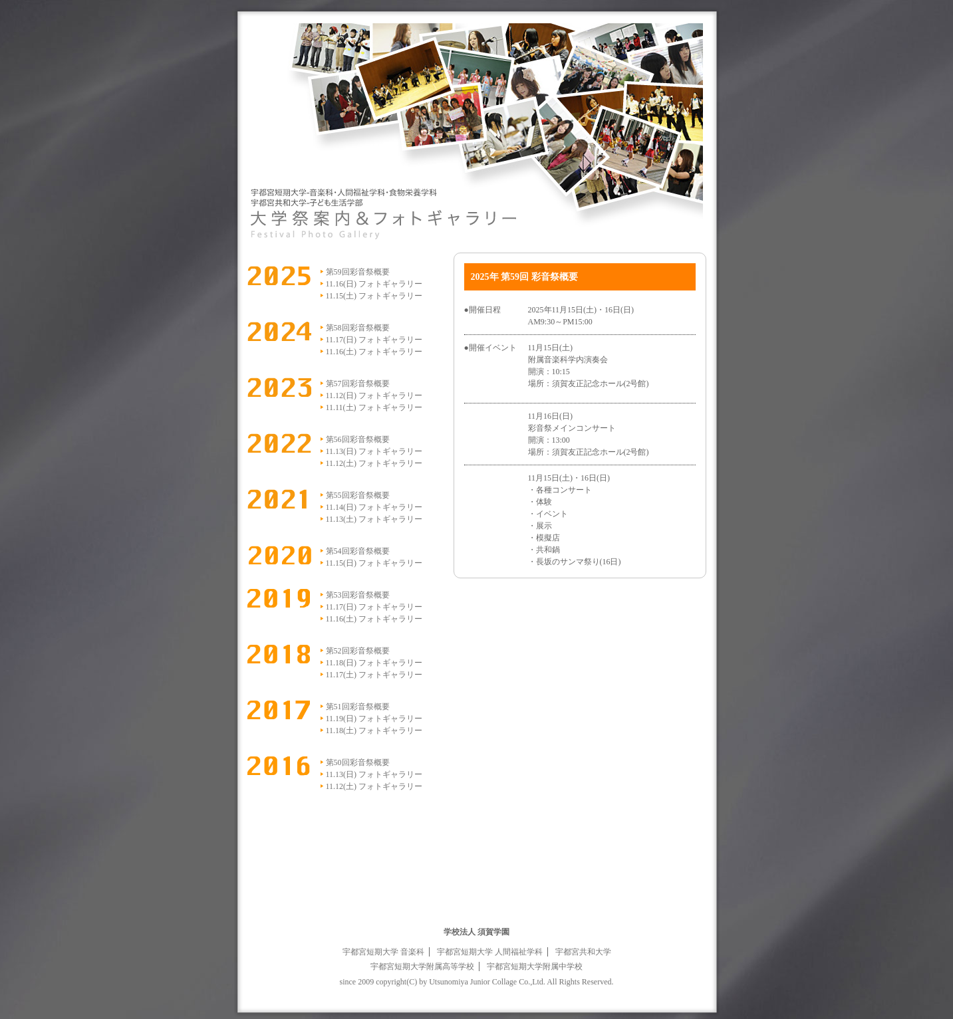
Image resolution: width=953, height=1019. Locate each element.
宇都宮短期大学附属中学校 (535, 966)
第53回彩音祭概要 (358, 595)
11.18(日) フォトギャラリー (374, 662)
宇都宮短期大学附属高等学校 (422, 966)
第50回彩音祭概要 (358, 762)
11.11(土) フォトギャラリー (374, 407)
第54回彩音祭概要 (358, 551)
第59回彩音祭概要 (358, 272)
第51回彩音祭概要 (358, 706)
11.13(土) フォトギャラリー (374, 519)
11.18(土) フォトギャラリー (374, 730)
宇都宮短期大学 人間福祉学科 (490, 952)
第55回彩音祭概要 (358, 495)
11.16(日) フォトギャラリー (374, 283)
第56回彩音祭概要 (358, 439)
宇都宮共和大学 (583, 952)
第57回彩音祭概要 (358, 383)
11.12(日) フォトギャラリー (374, 395)
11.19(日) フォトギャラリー (374, 718)
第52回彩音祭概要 (358, 650)
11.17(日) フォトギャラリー (374, 339)
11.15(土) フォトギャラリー (374, 295)
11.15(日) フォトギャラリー (374, 563)
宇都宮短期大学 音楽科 (383, 952)
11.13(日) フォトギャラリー (374, 451)
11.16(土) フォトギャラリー (374, 351)
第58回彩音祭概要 (358, 327)
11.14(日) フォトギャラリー (374, 507)
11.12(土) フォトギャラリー (374, 463)
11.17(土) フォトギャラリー (374, 674)
